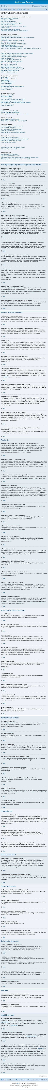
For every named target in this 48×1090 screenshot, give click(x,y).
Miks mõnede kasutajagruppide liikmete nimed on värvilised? (16, 102)
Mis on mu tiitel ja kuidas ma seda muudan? (12, 46)
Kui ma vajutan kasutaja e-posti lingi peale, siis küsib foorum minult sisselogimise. (21, 48)
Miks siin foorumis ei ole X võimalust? (10, 155)
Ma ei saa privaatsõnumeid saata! (9, 110)
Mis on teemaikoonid (6, 89)
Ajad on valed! (4, 39)
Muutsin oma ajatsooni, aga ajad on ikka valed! (12, 40)
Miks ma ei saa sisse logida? (8, 24)
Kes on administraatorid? (7, 94)
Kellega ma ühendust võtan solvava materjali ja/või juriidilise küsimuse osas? (20, 157)
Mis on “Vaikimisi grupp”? (7, 104)
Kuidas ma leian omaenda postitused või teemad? (13, 132)
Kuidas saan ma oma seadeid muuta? (10, 36)
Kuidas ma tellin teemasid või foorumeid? (11, 140)
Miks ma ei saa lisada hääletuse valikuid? (11, 59)
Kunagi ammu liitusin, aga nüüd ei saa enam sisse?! (14, 26)
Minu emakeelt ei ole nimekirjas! (9, 42)
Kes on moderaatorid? (6, 96)
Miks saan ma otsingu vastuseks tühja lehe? (12, 129)
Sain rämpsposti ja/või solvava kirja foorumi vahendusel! (14, 114)
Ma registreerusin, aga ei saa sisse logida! (11, 23)
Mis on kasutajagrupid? (6, 98)
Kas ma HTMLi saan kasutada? (8, 78)
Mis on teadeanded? (6, 85)
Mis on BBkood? (5, 77)
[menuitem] (5, 6)
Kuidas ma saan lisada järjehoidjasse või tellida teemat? (14, 139)
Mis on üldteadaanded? (6, 83)
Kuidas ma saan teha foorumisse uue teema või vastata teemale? (17, 53)
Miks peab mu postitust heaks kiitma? (10, 70)
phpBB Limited (5, 1022)
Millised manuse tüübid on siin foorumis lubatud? (13, 147)
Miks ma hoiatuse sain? (7, 65)
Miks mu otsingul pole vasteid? (8, 127)
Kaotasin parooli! (5, 27)
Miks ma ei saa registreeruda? (8, 21)
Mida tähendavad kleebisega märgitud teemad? (12, 86)
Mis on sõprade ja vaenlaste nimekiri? (10, 119)
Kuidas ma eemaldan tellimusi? (8, 142)
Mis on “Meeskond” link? (7, 105)
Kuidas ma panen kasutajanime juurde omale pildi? (13, 43)
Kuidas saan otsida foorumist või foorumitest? (12, 126)
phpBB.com (14, 1025)
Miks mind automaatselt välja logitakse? (11, 29)
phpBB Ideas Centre (31, 1036)
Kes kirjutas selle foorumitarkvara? (9, 154)
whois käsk (41, 1048)
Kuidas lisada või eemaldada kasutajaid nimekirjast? (14, 120)
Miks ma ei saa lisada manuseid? (9, 64)
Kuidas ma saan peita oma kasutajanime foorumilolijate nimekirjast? (17, 37)
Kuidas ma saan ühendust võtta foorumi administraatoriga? (15, 158)
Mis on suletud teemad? (7, 88)
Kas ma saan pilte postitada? (8, 81)
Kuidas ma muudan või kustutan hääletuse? (11, 61)
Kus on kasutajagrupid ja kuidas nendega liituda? (13, 99)
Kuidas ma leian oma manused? (9, 149)
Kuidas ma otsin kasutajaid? (8, 130)
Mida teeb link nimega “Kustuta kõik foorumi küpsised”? (14, 30)
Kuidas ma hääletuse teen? (7, 58)
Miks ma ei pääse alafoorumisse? (9, 62)
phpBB (6, 377)
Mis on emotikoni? (5, 80)
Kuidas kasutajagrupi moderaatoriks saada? (12, 101)
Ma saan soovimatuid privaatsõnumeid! (10, 112)
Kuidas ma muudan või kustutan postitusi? (11, 55)
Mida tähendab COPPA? (7, 19)
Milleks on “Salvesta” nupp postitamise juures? (12, 68)
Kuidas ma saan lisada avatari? (8, 45)
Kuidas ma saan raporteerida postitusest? (11, 67)
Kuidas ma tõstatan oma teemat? (9, 72)
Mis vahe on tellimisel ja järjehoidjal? (10, 137)
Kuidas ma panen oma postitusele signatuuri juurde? (14, 56)
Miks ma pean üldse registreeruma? (10, 18)
